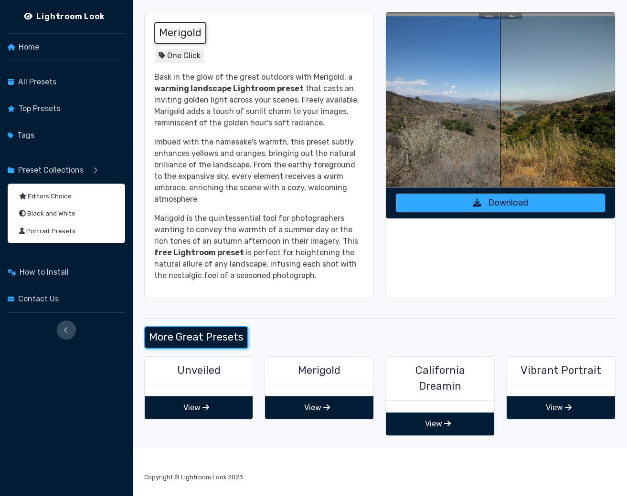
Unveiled (199, 370)
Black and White (47, 213)
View (196, 407)
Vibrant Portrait (561, 370)
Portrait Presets (47, 231)
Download (500, 202)
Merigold (319, 370)
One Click (184, 55)
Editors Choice (45, 196)
